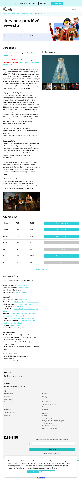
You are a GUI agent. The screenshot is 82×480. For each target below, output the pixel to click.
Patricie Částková (24, 288)
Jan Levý (20, 307)
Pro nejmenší (8, 402)
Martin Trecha (22, 299)
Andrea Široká (8, 316)
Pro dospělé (8, 399)
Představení (24, 13)
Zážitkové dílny (9, 413)
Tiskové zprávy (47, 423)
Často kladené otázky (50, 428)
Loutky (44, 397)
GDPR (44, 416)
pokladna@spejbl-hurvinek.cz (14, 386)
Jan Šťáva (30, 318)
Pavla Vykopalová (20, 316)
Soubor (44, 399)
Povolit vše (33, 472)
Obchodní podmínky (49, 426)
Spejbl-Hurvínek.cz (8, 13)
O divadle (17, 13)
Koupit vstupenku (62, 223)
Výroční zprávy (47, 418)
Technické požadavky (49, 404)
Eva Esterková (26, 321)
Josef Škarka (21, 318)
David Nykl (11, 318)
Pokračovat (57, 3)
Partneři (45, 413)
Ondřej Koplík (18, 309)
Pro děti (31, 13)
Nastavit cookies (47, 472)
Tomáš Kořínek (29, 309)
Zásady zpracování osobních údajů (52, 453)
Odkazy (45, 407)
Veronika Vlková (16, 323)
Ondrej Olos (22, 285)
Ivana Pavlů (32, 314)
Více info (7, 391)
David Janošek (21, 292)
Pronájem (7, 415)
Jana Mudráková (25, 304)
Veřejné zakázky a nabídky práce (53, 421)
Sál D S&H (46, 402)
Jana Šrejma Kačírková (18, 314)
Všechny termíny (41, 269)
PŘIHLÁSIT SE (52, 449)
